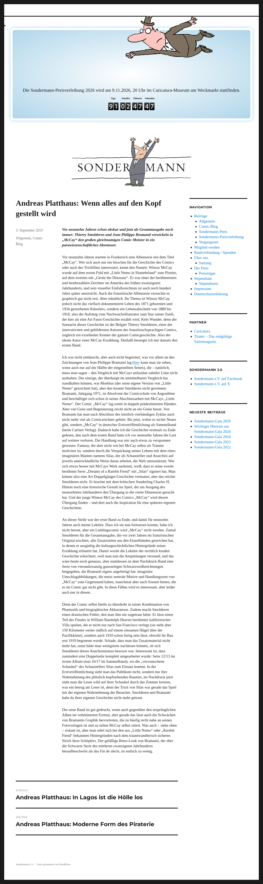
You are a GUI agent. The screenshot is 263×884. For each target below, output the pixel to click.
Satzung (205, 263)
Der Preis (201, 268)
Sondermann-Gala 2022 (212, 447)
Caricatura (202, 331)
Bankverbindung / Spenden (215, 252)
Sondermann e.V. (25, 864)
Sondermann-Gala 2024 (212, 437)
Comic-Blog (208, 226)
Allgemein (23, 238)
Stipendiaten (208, 283)
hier (137, 362)
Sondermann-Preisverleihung (221, 237)
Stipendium (203, 278)
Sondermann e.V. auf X (212, 384)
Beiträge (200, 216)
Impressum (202, 289)
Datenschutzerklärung (211, 294)
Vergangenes (209, 242)
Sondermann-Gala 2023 (212, 442)
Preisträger (207, 273)
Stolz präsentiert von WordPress (54, 864)
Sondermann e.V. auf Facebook (218, 379)
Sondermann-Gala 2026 (212, 421)
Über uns (201, 258)
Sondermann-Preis (213, 232)
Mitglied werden (207, 247)
